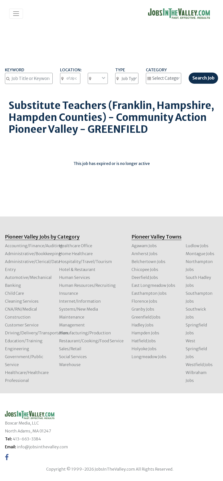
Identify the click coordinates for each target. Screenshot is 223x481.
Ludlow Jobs (197, 245)
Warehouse (70, 364)
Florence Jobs (144, 301)
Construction (18, 317)
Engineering (17, 348)
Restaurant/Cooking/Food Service (91, 340)
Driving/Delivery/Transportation (36, 332)
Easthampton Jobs (149, 293)
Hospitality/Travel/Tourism (85, 261)
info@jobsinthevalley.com (42, 446)
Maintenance (71, 317)
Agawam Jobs (144, 245)
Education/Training (24, 340)
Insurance (68, 293)
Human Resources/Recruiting (87, 285)
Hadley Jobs (143, 324)
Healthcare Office (75, 245)
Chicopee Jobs (145, 269)
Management (72, 324)
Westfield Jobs (199, 364)
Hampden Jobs (145, 332)
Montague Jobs (200, 253)
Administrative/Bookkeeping (33, 253)
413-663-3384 (27, 438)
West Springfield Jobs (196, 348)
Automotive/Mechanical (28, 277)
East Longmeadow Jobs (153, 285)
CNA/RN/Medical (21, 309)
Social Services (73, 356)
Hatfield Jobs (144, 340)
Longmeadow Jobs (149, 356)
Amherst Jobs (144, 253)
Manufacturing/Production (85, 332)
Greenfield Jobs (146, 317)
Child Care (14, 293)
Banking (13, 285)
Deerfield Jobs (145, 277)
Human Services (74, 277)
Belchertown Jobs (148, 261)
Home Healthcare (76, 253)
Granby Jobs (143, 309)
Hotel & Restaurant (77, 269)
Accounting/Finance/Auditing (34, 245)
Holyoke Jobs (144, 348)
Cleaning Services (22, 301)
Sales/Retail (70, 348)
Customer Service (22, 324)
